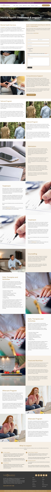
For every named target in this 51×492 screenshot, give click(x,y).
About (17, 5)
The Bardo (3, 27)
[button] (17, 5)
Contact (36, 5)
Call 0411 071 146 (8, 486)
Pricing (29, 5)
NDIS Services (25, 5)
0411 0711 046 (36, 33)
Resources (32, 5)
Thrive (46, 490)
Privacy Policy (19, 490)
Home (14, 5)
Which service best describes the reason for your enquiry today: (37, 53)
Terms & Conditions (25, 490)
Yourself (30, 49)
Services (20, 5)
